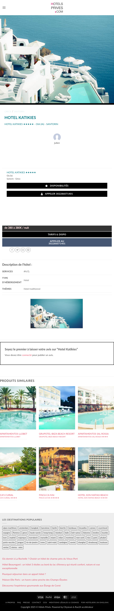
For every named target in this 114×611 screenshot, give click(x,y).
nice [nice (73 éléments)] (88, 537)
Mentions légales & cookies (64, 602)
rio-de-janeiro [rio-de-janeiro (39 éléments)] (32, 542)
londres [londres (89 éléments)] (96, 533)
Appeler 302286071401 (57, 193)
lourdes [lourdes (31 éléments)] (105, 533)
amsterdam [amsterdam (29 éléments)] (23, 528)
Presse (26, 602)
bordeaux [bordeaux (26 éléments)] (72, 528)
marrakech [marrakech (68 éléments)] (33, 537)
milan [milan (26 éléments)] (61, 537)
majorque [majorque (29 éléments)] (22, 537)
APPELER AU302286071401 (57, 242)
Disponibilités (57, 185)
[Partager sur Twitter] (17, 249)
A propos (10, 602)
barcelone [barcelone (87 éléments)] (45, 528)
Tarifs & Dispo (57, 234)
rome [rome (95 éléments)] (43, 542)
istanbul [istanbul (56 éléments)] (58, 533)
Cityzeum (67, 607)
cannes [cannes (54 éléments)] (92, 528)
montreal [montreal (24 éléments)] (69, 537)
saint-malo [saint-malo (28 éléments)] (52, 542)
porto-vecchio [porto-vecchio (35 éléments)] (9, 542)
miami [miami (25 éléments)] (53, 537)
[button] (4, 7)
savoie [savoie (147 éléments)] (72, 542)
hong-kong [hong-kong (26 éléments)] (48, 533)
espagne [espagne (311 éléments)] (6, 533)
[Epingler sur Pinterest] (28, 249)
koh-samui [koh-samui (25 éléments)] (76, 533)
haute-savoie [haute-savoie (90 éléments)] (35, 533)
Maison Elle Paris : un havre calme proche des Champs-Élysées (34, 579)
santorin (19, 111)
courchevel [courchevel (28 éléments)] (102, 528)
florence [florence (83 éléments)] (16, 533)
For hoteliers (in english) (94, 602)
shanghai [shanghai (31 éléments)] (82, 542)
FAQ (19, 602)
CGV (45, 602)
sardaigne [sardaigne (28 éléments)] (63, 542)
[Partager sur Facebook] (12, 249)
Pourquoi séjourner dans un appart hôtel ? (24, 574)
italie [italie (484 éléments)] (67, 533)
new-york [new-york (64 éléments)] (80, 537)
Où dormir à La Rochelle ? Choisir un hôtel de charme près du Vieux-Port (40, 558)
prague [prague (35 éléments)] (21, 542)
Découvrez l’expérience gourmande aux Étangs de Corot (31, 585)
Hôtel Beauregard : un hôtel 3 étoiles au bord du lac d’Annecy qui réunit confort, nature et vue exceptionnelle (51, 566)
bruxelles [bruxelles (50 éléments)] (83, 528)
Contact (36, 602)
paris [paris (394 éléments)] (95, 537)
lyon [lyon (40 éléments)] (5, 537)
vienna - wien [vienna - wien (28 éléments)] (17, 547)
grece (7, 111)
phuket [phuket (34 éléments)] (103, 537)
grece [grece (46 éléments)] (25, 533)
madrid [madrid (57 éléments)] (12, 537)
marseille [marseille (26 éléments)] (44, 537)
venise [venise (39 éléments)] (5, 547)
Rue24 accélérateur (84, 607)
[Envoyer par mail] (22, 249)
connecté (27, 355)
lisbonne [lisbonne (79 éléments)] (86, 533)
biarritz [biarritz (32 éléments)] (63, 528)
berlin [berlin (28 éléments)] (54, 528)
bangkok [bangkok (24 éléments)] (34, 528)
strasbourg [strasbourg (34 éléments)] (92, 542)
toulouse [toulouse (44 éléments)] (103, 542)
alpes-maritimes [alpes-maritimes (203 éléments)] (9, 528)
